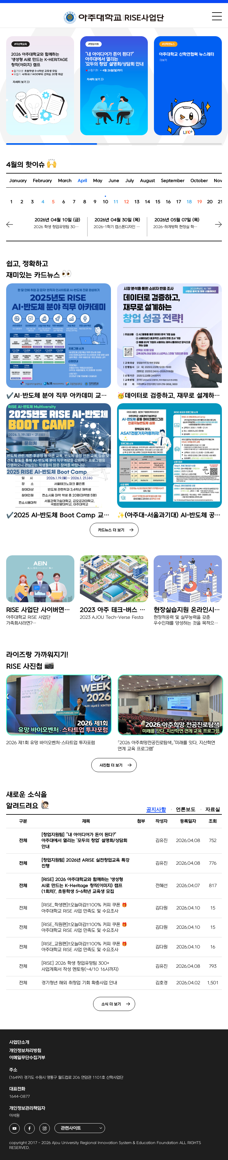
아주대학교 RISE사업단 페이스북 (34, 1127)
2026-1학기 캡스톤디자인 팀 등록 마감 (117, 227)
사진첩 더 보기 (111, 765)
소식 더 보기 (111, 1004)
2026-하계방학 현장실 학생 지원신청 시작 (176, 227)
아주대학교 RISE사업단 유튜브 (19, 1127)
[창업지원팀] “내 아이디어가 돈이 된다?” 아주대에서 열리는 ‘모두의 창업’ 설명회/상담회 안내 (84, 840)
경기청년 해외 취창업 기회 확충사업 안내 (79, 983)
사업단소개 (19, 1042)
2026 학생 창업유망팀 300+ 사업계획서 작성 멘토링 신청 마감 (57, 227)
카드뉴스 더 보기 (111, 530)
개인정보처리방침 (25, 1050)
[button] (211, 229)
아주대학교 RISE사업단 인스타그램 (49, 1127)
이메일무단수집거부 (27, 1057)
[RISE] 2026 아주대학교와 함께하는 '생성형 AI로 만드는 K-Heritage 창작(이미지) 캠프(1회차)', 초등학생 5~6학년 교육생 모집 (82, 885)
